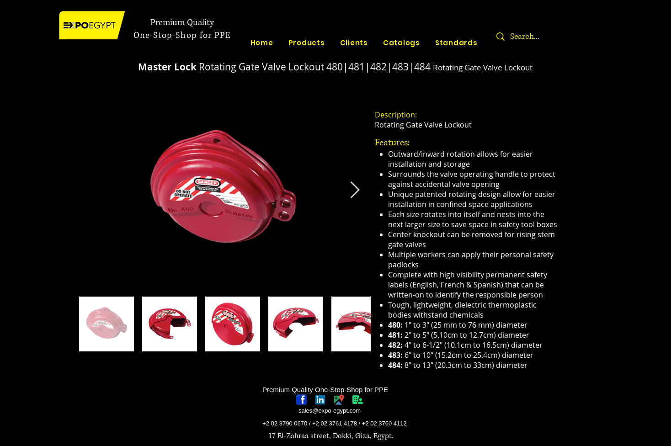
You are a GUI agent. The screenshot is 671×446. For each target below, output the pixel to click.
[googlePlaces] (339, 399)
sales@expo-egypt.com (329, 410)
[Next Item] (355, 190)
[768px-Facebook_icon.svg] (301, 399)
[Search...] (553, 37)
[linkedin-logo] (320, 399)
